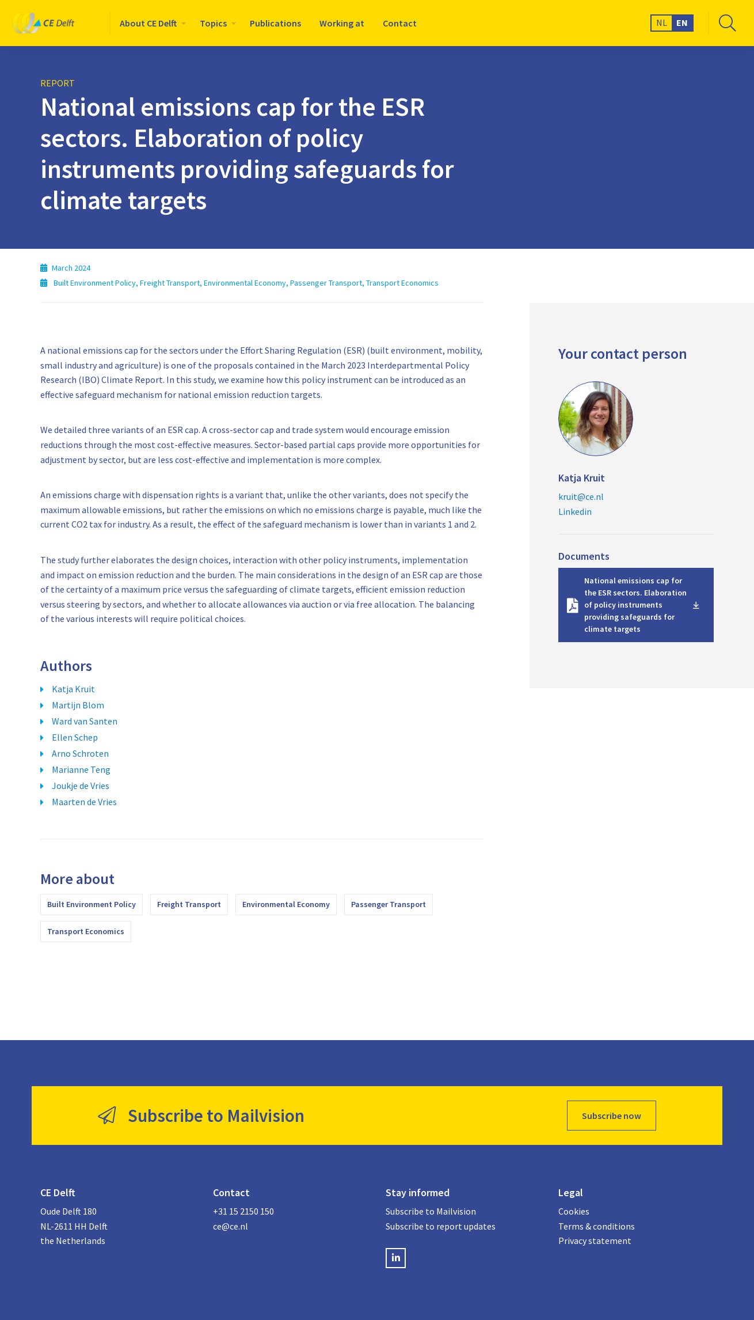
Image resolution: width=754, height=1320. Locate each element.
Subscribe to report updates (441, 1226)
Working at (341, 23)
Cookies (573, 1211)
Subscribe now (611, 1115)
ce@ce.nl (230, 1226)
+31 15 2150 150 (243, 1211)
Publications (275, 23)
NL (661, 22)
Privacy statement (594, 1240)
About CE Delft (148, 23)
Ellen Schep (75, 737)
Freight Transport (189, 904)
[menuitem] (151, 23)
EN (682, 22)
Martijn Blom (78, 705)
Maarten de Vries (84, 801)
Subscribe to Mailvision (431, 1211)
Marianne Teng (81, 769)
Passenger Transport (388, 904)
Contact (400, 23)
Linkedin (575, 511)
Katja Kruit (73, 689)
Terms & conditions (596, 1226)
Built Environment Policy (91, 904)
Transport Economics (85, 931)
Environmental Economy (286, 904)
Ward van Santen (84, 721)
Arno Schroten (80, 753)
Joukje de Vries (80, 785)
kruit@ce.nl (581, 496)
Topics (213, 23)
